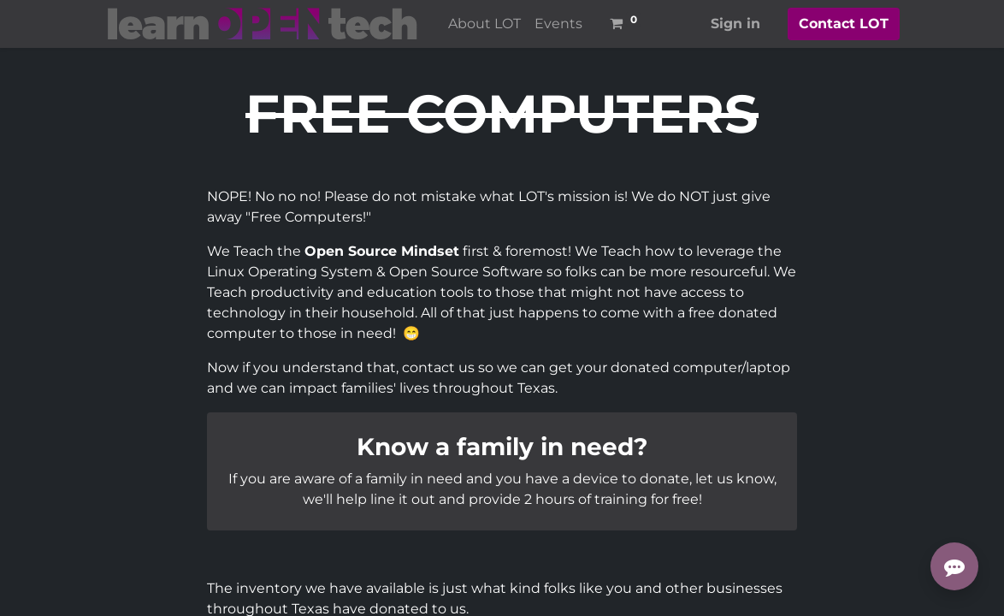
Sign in (735, 23)
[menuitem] (484, 24)
